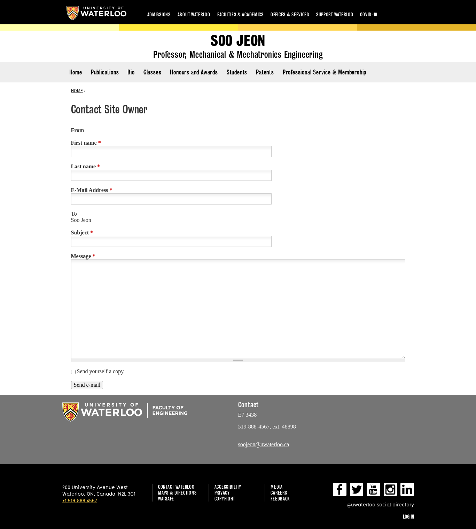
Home (75, 72)
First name (86, 143)
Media (277, 487)
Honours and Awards (194, 72)
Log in (408, 517)
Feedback (280, 499)
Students (237, 72)
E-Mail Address (91, 190)
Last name (85, 166)
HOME (77, 90)
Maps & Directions (177, 493)
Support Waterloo (334, 14)
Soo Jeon (238, 40)
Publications (105, 72)
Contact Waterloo (176, 487)
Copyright (224, 499)
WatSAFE (166, 499)
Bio (130, 72)
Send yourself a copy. (101, 371)
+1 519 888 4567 (79, 500)
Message (83, 256)
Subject (82, 232)
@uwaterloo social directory (380, 504)
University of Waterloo (96, 13)
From (77, 130)
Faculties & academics (240, 14)
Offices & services (290, 14)
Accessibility (227, 487)
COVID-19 (368, 14)
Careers (279, 493)
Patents (265, 72)
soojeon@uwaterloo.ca (263, 444)
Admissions (159, 14)
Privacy (222, 493)
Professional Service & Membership (324, 72)
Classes (152, 72)
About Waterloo (194, 14)
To (74, 214)
